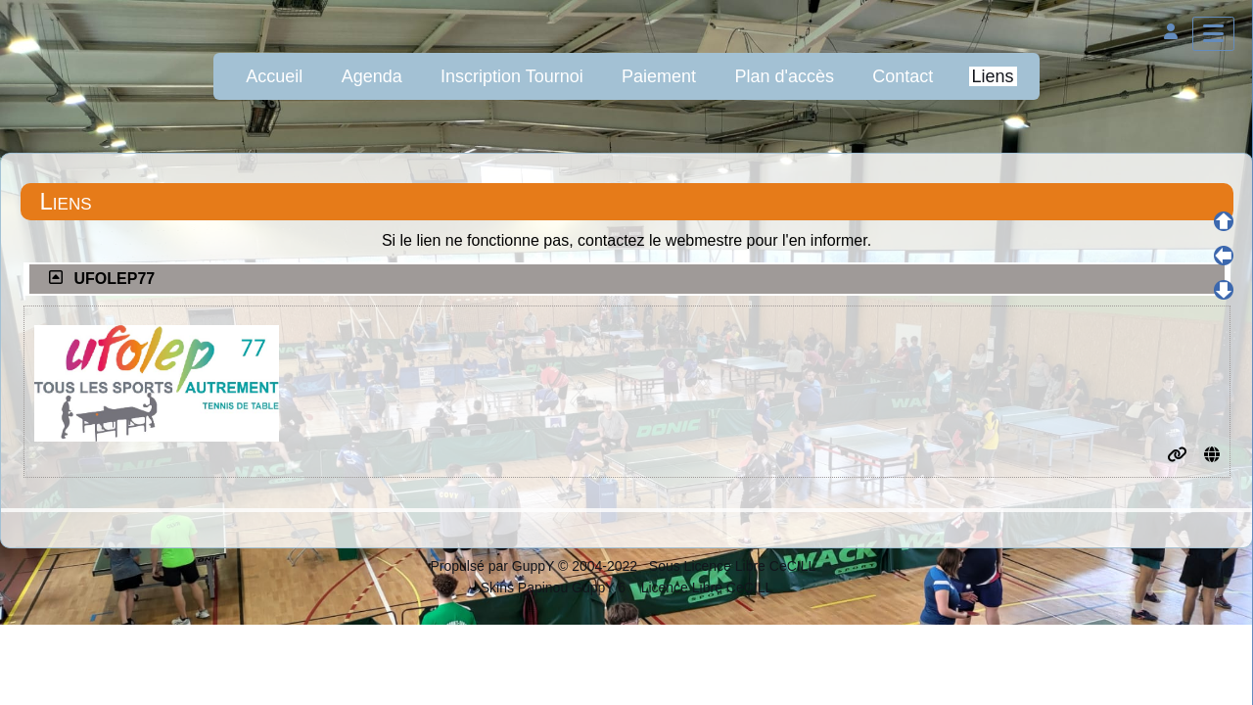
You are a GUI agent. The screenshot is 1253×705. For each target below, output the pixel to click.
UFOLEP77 (115, 278)
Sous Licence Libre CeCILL (734, 566)
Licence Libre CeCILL (705, 587)
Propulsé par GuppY (494, 566)
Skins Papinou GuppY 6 (557, 587)
